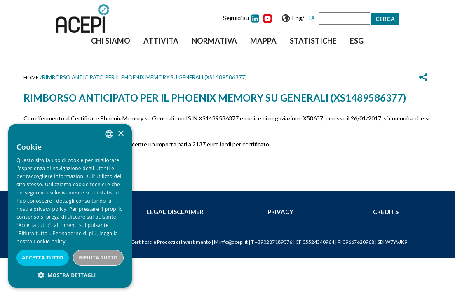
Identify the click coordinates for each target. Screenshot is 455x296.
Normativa (214, 40)
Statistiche (313, 40)
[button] (70, 275)
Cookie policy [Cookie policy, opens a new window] (49, 241)
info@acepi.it (233, 242)
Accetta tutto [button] (42, 257)
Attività (160, 40)
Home (31, 77)
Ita (310, 18)
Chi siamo (110, 40)
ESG (357, 40)
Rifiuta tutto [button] (98, 257)
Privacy (280, 211)
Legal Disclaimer (175, 211)
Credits (386, 211)
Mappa (263, 40)
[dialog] (70, 206)
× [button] (120, 134)
